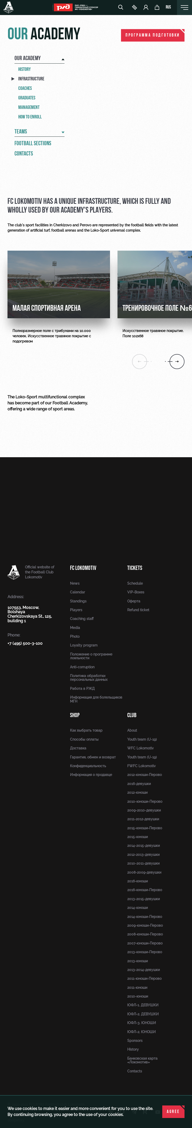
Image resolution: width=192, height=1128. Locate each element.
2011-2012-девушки (143, 819)
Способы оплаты (84, 739)
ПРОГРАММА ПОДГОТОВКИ (153, 35)
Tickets (134, 568)
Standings (78, 601)
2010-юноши (137, 996)
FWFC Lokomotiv (141, 766)
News (75, 583)
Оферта (133, 601)
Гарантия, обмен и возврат (93, 757)
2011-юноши (137, 988)
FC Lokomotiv (83, 568)
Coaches (25, 88)
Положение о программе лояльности (91, 656)
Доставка (78, 748)
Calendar (77, 592)
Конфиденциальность (88, 766)
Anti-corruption (82, 667)
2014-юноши (137, 908)
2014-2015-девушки (143, 846)
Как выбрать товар (86, 730)
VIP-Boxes (135, 592)
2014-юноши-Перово (144, 917)
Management (29, 107)
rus (168, 7)
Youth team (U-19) (142, 739)
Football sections (32, 144)
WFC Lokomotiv (140, 748)
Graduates (26, 98)
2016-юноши (137, 881)
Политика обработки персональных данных (89, 678)
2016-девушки (139, 784)
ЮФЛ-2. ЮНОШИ (141, 1032)
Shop (75, 715)
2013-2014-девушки (143, 970)
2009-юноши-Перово (145, 925)
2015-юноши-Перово (144, 828)
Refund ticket (138, 610)
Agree (173, 1111)
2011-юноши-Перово (144, 979)
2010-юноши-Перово (144, 801)
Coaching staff (82, 619)
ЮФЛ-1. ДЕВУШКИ (142, 1005)
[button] (177, 361)
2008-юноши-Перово (145, 934)
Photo (75, 636)
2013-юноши (137, 961)
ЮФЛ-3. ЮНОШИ (141, 1023)
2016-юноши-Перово (144, 890)
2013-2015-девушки (143, 899)
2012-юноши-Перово (144, 775)
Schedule (135, 583)
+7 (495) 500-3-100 (25, 643)
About (132, 730)
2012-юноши (137, 792)
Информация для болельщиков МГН (96, 699)
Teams (20, 132)
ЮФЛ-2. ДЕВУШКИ (143, 1014)
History (24, 69)
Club (131, 715)
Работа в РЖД (82, 689)
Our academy (27, 59)
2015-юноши (137, 837)
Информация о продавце (91, 775)
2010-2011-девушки (143, 863)
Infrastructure (31, 79)
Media (75, 628)
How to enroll (30, 117)
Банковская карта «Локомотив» (142, 1060)
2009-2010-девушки (144, 810)
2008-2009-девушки (144, 872)
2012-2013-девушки (143, 855)
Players (76, 610)
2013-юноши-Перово (144, 952)
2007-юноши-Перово (144, 943)
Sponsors (134, 1041)
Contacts (23, 154)
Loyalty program (84, 645)
